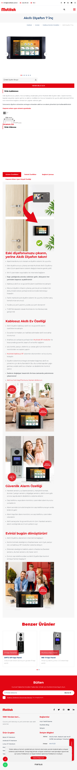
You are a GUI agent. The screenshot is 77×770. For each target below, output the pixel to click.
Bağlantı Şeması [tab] (48, 174)
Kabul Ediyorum (38, 758)
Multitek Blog (44, 725)
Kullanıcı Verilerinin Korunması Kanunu (19, 697)
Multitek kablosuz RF (15, 354)
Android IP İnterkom (10, 740)
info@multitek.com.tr (9, 3)
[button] (21, 75)
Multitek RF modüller (42, 340)
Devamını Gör (8, 124)
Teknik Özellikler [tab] (30, 174)
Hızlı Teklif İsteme (46, 721)
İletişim (42, 728)
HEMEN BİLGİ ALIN (38, 86)
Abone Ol (67, 693)
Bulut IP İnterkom (9, 737)
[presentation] (6, 54)
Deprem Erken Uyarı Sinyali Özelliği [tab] (18, 179)
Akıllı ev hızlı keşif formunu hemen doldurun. (24, 380)
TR (33, 3)
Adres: (45, 736)
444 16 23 (24, 3)
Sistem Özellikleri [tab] (12, 174)
